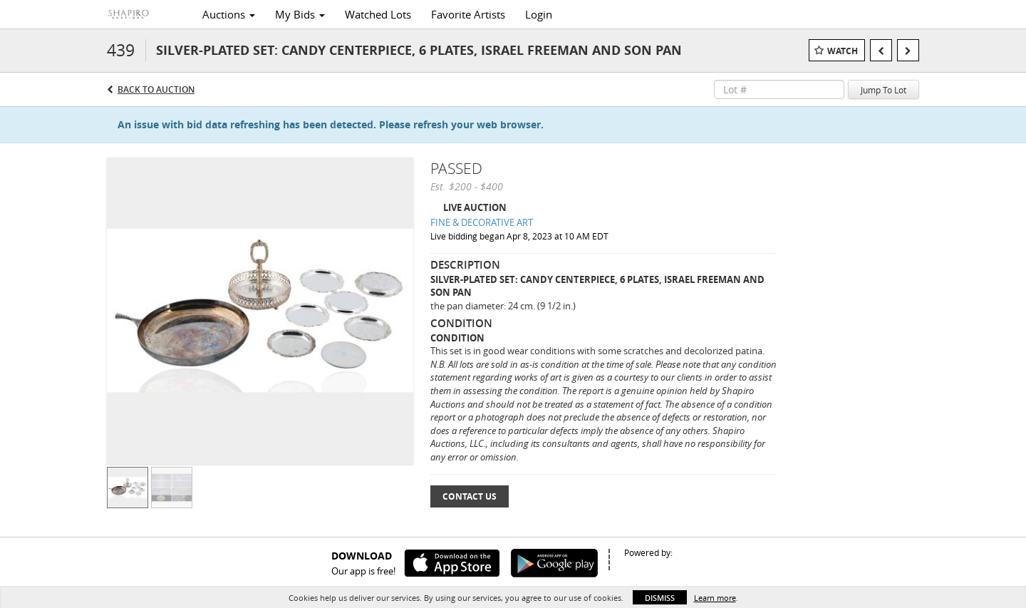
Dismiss (660, 597)
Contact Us (469, 496)
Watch (842, 51)
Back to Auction (156, 89)
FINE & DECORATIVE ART (481, 222)
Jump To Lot (883, 90)
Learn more (715, 597)
